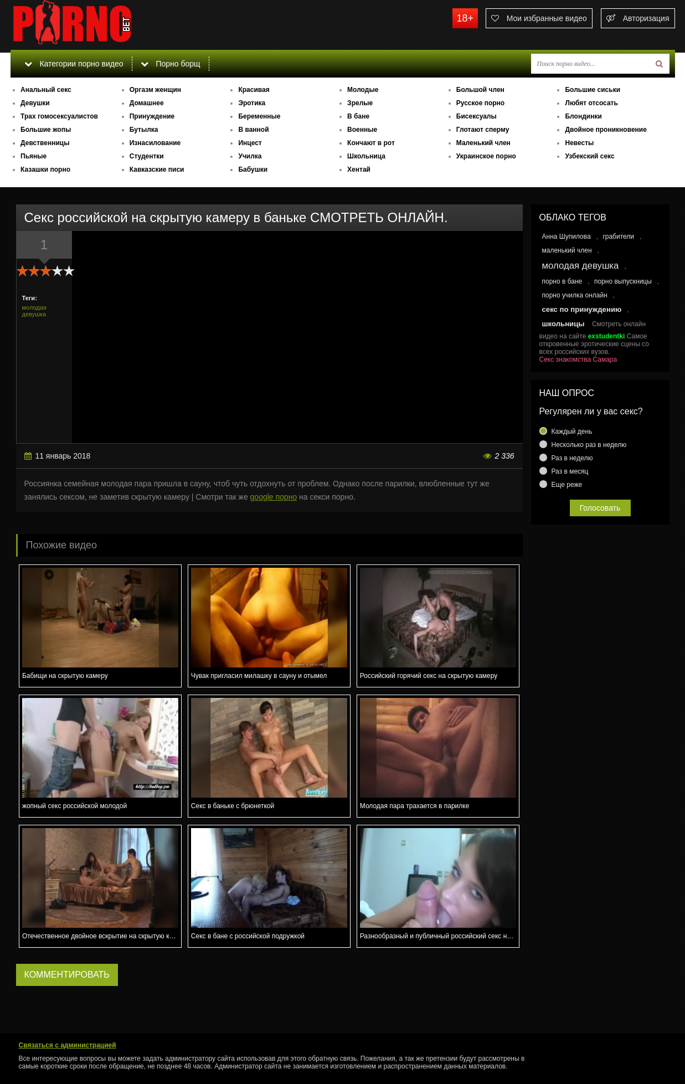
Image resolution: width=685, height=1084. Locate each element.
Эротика (251, 103)
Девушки (35, 103)
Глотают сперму (482, 129)
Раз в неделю (572, 458)
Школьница (366, 156)
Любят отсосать (591, 103)
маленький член (567, 250)
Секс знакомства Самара (578, 359)
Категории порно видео (73, 63)
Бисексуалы (476, 116)
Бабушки (252, 169)
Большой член (480, 90)
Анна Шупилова (566, 236)
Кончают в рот (371, 143)
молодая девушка (34, 310)
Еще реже (567, 485)
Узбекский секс (589, 156)
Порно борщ (170, 63)
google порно (273, 496)
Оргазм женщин (155, 90)
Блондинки (583, 116)
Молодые (362, 90)
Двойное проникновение (605, 129)
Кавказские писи (157, 169)
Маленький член (483, 143)
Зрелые (360, 103)
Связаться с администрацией (67, 1045)
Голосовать (600, 508)
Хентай (358, 169)
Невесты (579, 143)
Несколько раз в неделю (589, 445)
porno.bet (94, 25)
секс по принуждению (582, 309)
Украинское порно (486, 156)
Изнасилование (155, 143)
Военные (362, 129)
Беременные (259, 116)
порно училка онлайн (574, 295)
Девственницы (44, 143)
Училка (249, 156)
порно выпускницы (623, 281)
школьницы (563, 324)
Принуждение (152, 116)
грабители (618, 236)
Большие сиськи (592, 90)
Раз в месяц (570, 471)
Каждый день (572, 431)
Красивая (253, 90)
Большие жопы (45, 129)
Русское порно (480, 103)
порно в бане (562, 281)
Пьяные (33, 156)
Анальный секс (45, 90)
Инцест (249, 143)
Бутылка (144, 129)
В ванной (253, 129)
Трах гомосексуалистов (59, 116)
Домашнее (147, 103)
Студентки (147, 156)
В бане (358, 116)
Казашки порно (45, 169)
